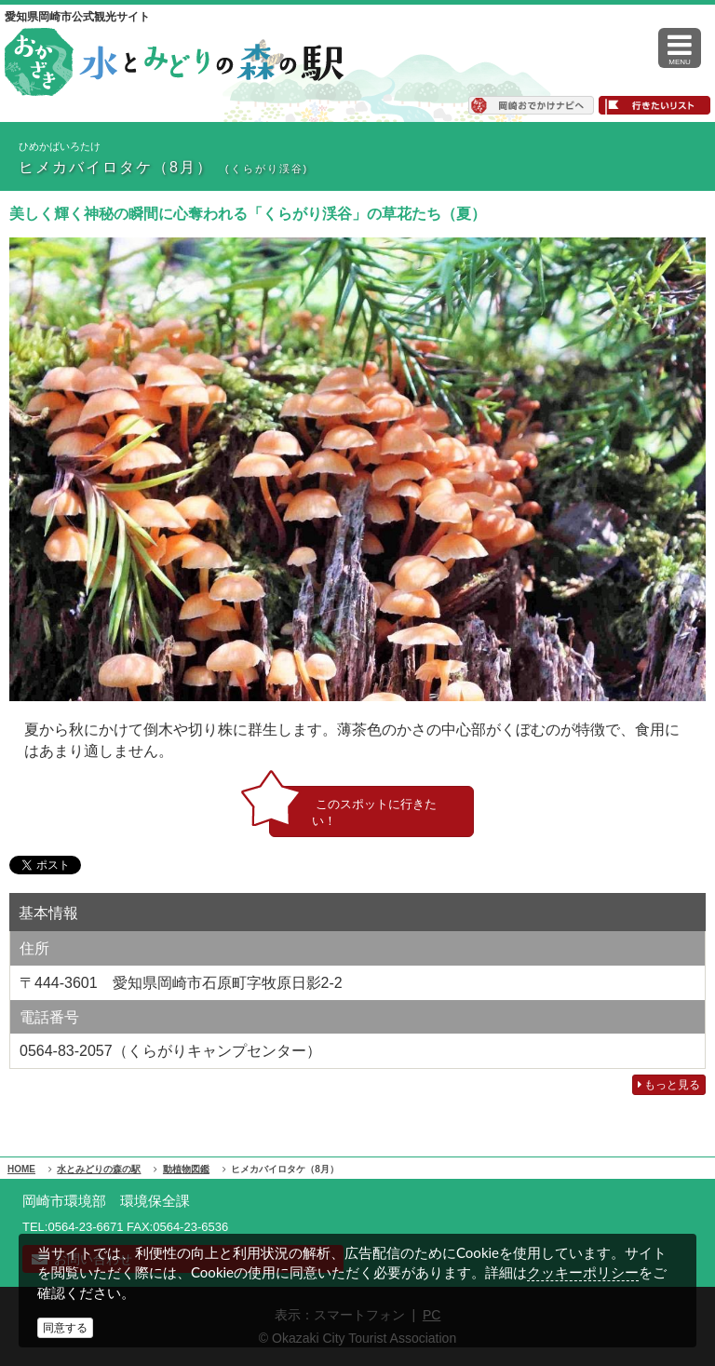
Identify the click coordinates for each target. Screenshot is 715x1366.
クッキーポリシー (583, 1272)
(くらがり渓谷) (266, 168)
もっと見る (669, 1084)
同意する (65, 1327)
